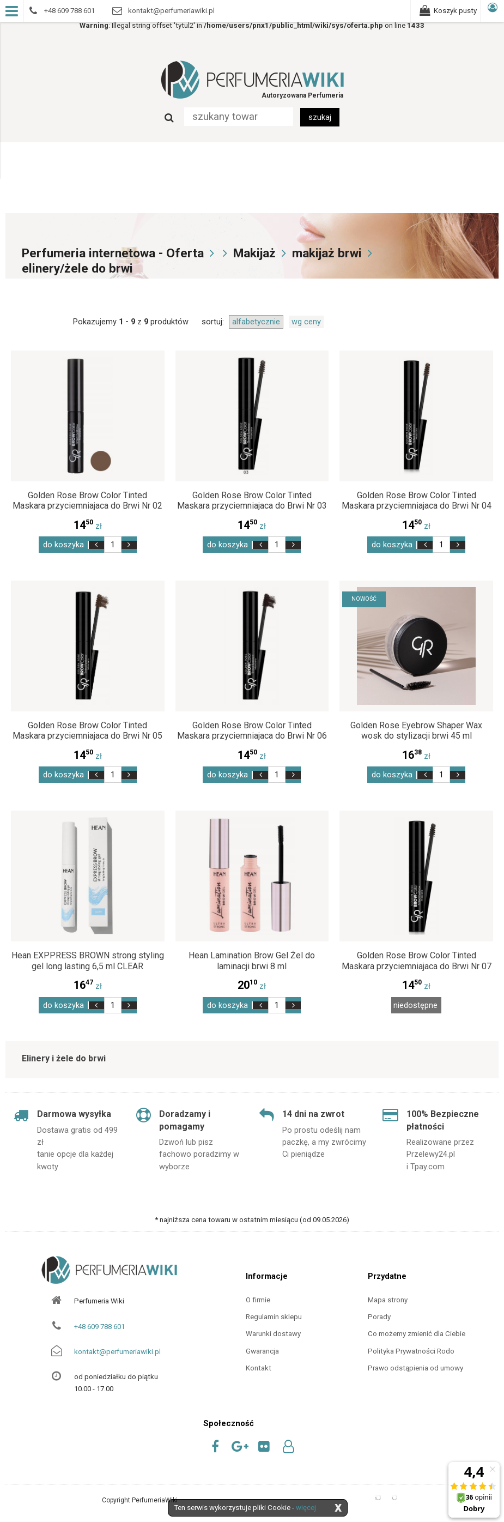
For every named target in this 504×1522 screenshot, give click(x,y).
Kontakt (258, 1368)
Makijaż (254, 253)
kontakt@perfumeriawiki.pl (117, 1352)
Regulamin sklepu (274, 1317)
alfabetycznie (256, 322)
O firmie (258, 1300)
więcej (306, 1507)
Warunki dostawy (273, 1334)
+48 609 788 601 (99, 1326)
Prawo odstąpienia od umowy (415, 1368)
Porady (379, 1317)
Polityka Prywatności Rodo (411, 1351)
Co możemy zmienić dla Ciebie (416, 1334)
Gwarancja (262, 1351)
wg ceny (306, 322)
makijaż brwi (327, 253)
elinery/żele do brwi (77, 268)
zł (88, 526)
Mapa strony (388, 1300)
